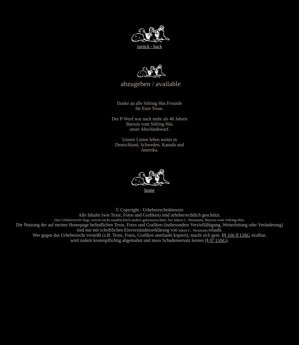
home (149, 190)
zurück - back (149, 46)
